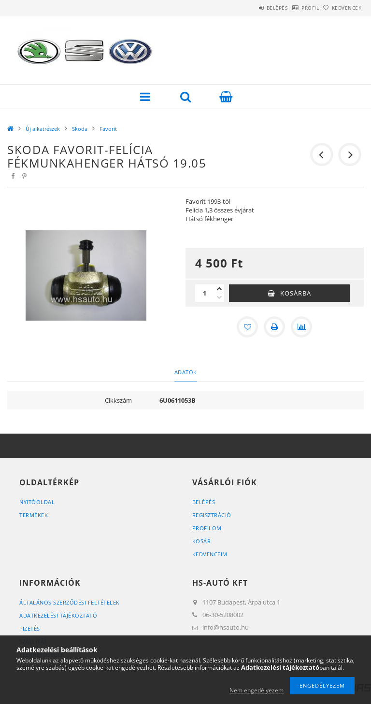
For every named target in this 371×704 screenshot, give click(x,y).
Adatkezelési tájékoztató (58, 615)
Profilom (207, 528)
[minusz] (219, 297)
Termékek (33, 515)
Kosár (201, 541)
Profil (295, 7)
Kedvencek (342, 7)
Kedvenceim (210, 554)
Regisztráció (211, 515)
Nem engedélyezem (256, 690)
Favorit (108, 128)
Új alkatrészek (43, 128)
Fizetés (29, 628)
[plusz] (219, 288)
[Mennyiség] (204, 293)
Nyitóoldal (37, 502)
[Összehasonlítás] (301, 327)
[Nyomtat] (274, 327)
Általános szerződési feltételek (69, 602)
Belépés (252, 7)
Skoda (79, 128)
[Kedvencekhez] (247, 327)
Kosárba (295, 293)
